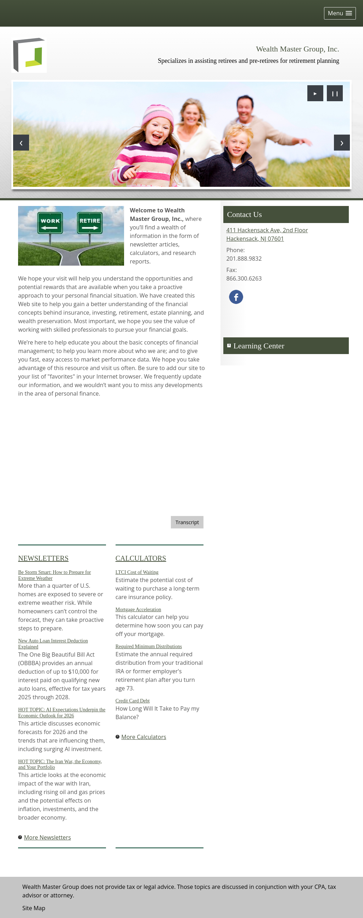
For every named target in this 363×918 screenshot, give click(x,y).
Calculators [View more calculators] (141, 558)
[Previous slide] (21, 143)
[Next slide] (342, 143)
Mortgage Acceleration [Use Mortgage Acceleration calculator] (138, 609)
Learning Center (258, 345)
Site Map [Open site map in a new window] (33, 908)
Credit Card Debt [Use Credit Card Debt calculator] (133, 701)
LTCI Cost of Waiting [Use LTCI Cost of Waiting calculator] (137, 572)
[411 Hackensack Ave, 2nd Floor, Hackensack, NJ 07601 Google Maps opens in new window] (267, 234)
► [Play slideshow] (315, 93)
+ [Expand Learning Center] (229, 345)
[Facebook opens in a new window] (236, 296)
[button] (340, 13)
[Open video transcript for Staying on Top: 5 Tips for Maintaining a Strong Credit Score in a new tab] (187, 522)
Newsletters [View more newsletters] (43, 558)
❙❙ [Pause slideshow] (335, 93)
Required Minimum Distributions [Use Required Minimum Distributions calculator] (149, 646)
